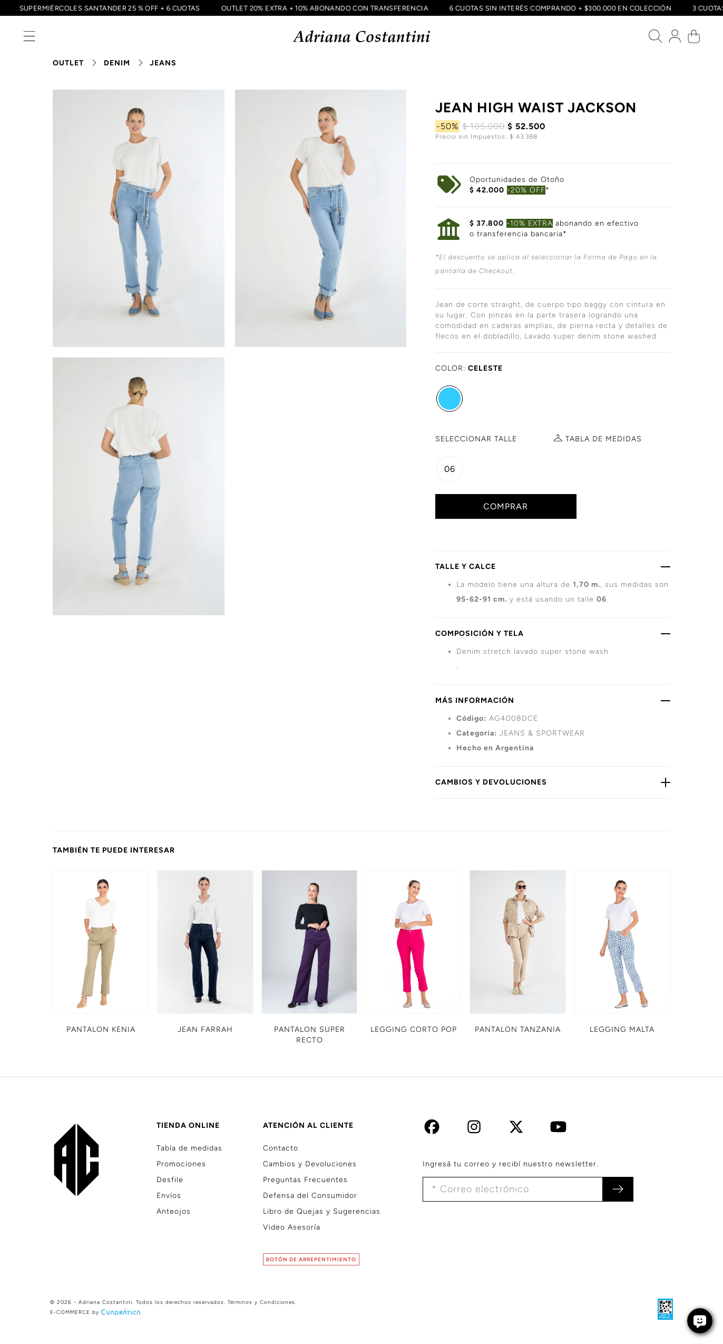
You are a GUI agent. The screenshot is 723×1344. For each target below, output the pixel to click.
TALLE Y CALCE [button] (552, 566)
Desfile (170, 1179)
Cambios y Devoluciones (310, 1163)
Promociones (181, 1163)
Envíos (169, 1195)
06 (449, 469)
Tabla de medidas (189, 1148)
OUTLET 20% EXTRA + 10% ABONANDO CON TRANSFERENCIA (320, 8)
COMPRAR (505, 506)
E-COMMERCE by (96, 1312)
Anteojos (174, 1211)
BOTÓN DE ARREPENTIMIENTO (311, 1259)
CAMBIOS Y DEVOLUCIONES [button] (552, 782)
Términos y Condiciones (261, 1302)
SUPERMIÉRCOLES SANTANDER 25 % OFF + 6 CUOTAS (105, 8)
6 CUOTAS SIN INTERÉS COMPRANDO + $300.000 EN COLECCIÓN (557, 8)
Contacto (280, 1148)
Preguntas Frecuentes (305, 1179)
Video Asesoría (291, 1227)
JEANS (163, 63)
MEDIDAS (603, 438)
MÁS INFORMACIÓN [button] (552, 700)
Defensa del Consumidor (310, 1195)
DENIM (117, 63)
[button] (29, 38)
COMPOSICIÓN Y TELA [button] (552, 633)
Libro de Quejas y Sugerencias (321, 1211)
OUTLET (68, 63)
